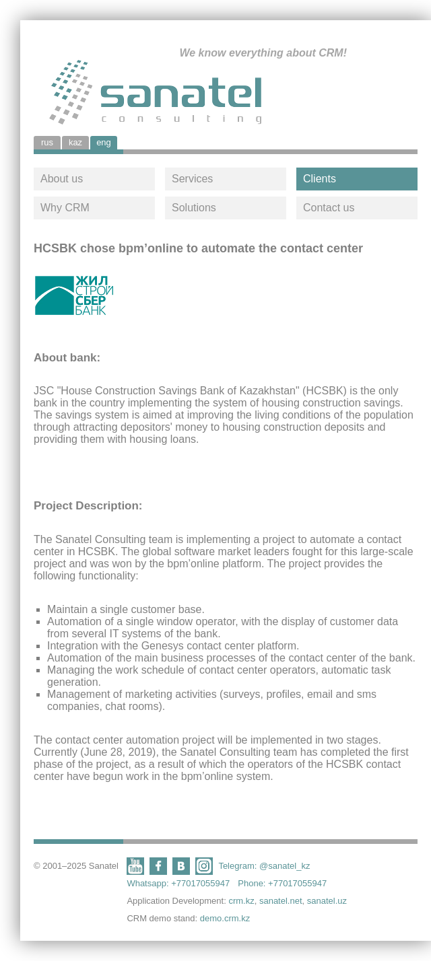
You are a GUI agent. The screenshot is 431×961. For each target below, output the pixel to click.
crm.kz (241, 901)
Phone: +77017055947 (282, 883)
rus (47, 142)
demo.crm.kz (225, 918)
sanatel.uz (327, 901)
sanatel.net (280, 901)
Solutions (194, 207)
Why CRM (65, 207)
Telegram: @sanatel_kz (264, 866)
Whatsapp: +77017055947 (178, 883)
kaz (75, 142)
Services (192, 178)
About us (61, 178)
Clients (319, 178)
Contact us (328, 207)
